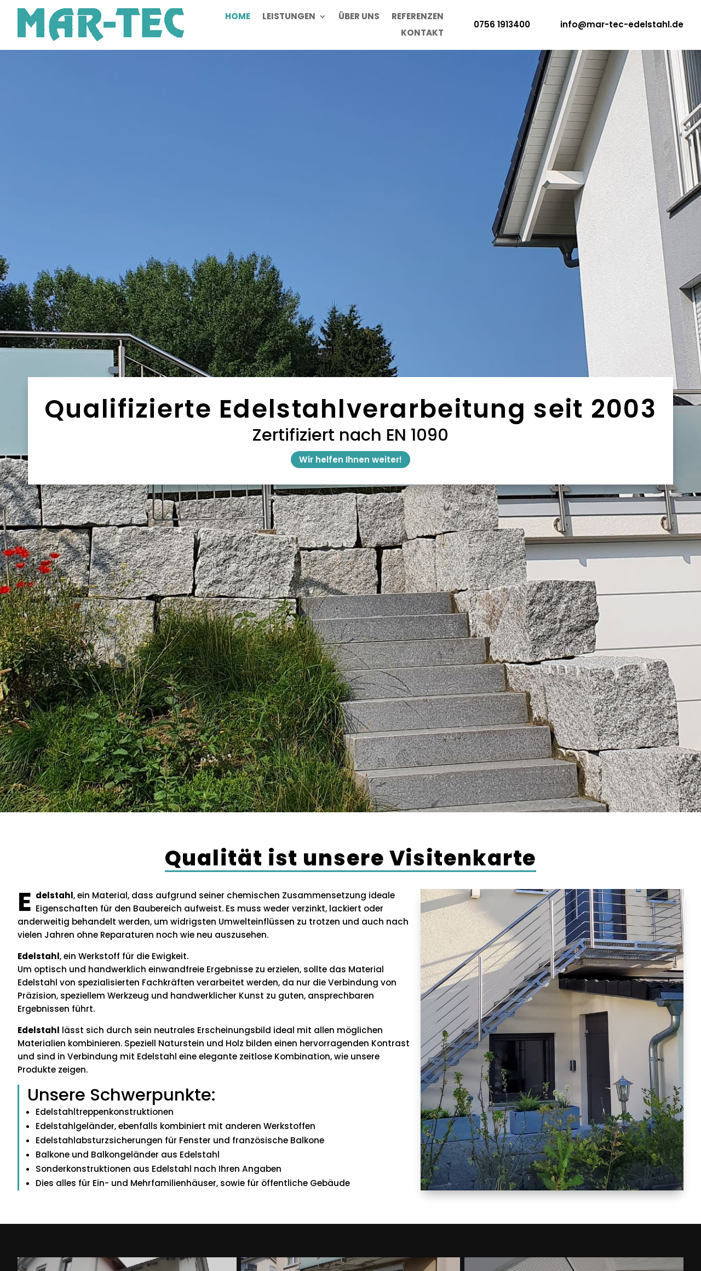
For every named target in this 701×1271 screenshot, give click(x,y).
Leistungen (288, 17)
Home (237, 17)
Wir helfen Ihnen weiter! (350, 459)
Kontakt (422, 33)
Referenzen (418, 17)
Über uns (359, 17)
